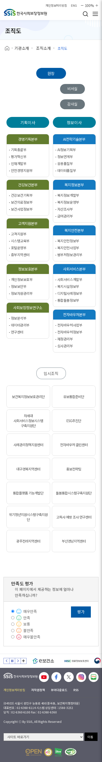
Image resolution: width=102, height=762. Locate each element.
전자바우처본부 (74, 314)
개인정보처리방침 (56, 5)
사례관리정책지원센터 (28, 444)
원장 (51, 73)
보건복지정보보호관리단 (28, 396)
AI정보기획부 (66, 149)
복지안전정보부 (68, 240)
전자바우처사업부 (69, 325)
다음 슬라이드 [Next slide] (18, 661)
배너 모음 (24, 661)
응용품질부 (65, 163)
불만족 (28, 630)
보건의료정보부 (22, 202)
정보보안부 (19, 286)
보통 (26, 623)
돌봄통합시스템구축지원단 (74, 492)
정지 (12, 661)
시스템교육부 (20, 240)
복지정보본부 (74, 184)
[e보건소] (43, 660)
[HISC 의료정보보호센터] (76, 660)
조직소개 (43, 48)
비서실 (72, 88)
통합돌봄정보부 (68, 300)
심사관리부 (65, 345)
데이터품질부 (66, 170)
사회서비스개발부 (69, 279)
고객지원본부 (27, 223)
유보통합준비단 (73, 396)
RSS (76, 690)
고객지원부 (19, 233)
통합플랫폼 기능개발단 (28, 492)
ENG (74, 5)
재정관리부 (65, 338)
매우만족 (30, 611)
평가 (81, 612)
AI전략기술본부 (74, 139)
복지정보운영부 (68, 202)
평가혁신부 (19, 156)
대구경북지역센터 (28, 468)
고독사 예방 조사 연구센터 (73, 517)
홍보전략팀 (73, 468)
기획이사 (27, 122)
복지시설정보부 (68, 286)
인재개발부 (19, 163)
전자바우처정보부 (69, 331)
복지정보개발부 (68, 195)
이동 (90, 737)
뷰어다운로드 (59, 690)
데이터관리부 (20, 325)
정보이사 (74, 122)
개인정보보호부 (22, 279)
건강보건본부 (27, 184)
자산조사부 (65, 209)
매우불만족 (31, 636)
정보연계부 (65, 156)
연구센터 (17, 331)
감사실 (72, 104)
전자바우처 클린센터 (74, 444)
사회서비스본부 (74, 269)
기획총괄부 (19, 149)
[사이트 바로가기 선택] (43, 737)
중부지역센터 (20, 254)
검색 (85, 14)
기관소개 (21, 48)
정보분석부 (19, 318)
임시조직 (51, 373)
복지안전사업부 (68, 247)
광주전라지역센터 (28, 541)
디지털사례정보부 (69, 293)
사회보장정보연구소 (27, 307)
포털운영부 (19, 247)
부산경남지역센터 (74, 541)
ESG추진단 (73, 420)
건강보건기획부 (22, 195)
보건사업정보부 (22, 209)
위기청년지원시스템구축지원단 (28, 517)
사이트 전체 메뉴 (95, 14)
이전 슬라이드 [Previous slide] (6, 661)
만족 (26, 617)
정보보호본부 (27, 269)
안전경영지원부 (22, 170)
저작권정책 (38, 690)
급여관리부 (65, 216)
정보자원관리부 (22, 293)
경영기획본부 (27, 139)
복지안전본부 (74, 230)
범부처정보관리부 (69, 254)
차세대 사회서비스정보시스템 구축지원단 (28, 420)
